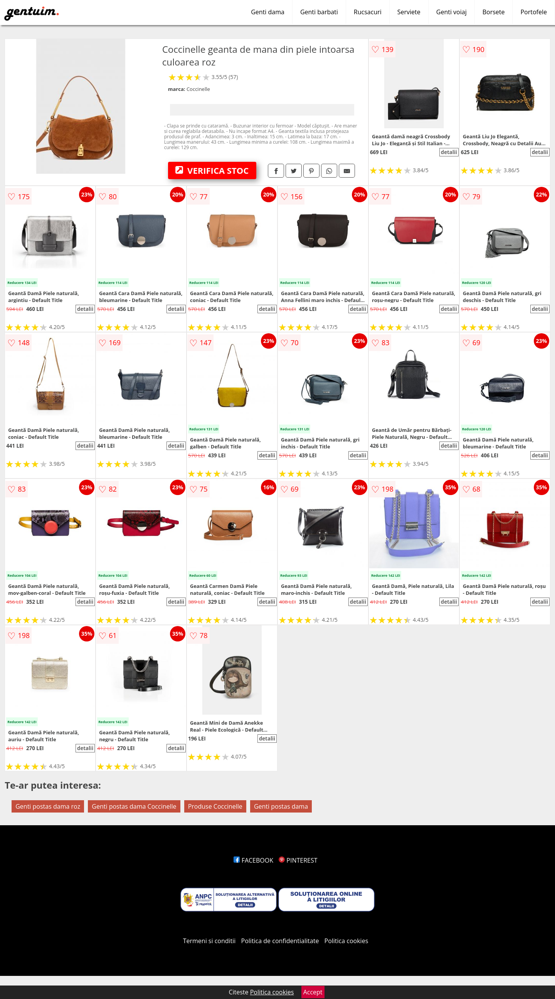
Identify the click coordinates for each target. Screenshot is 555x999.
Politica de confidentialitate (280, 941)
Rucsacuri (368, 12)
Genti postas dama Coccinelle (134, 806)
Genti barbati (319, 12)
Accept (313, 992)
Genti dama (267, 12)
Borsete (494, 12)
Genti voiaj (451, 12)
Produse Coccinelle (215, 806)
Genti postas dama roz (47, 806)
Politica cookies (346, 941)
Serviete (408, 12)
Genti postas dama (281, 806)
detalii (449, 152)
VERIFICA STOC (212, 170)
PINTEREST (298, 860)
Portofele (533, 12)
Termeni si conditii (209, 941)
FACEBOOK (253, 860)
